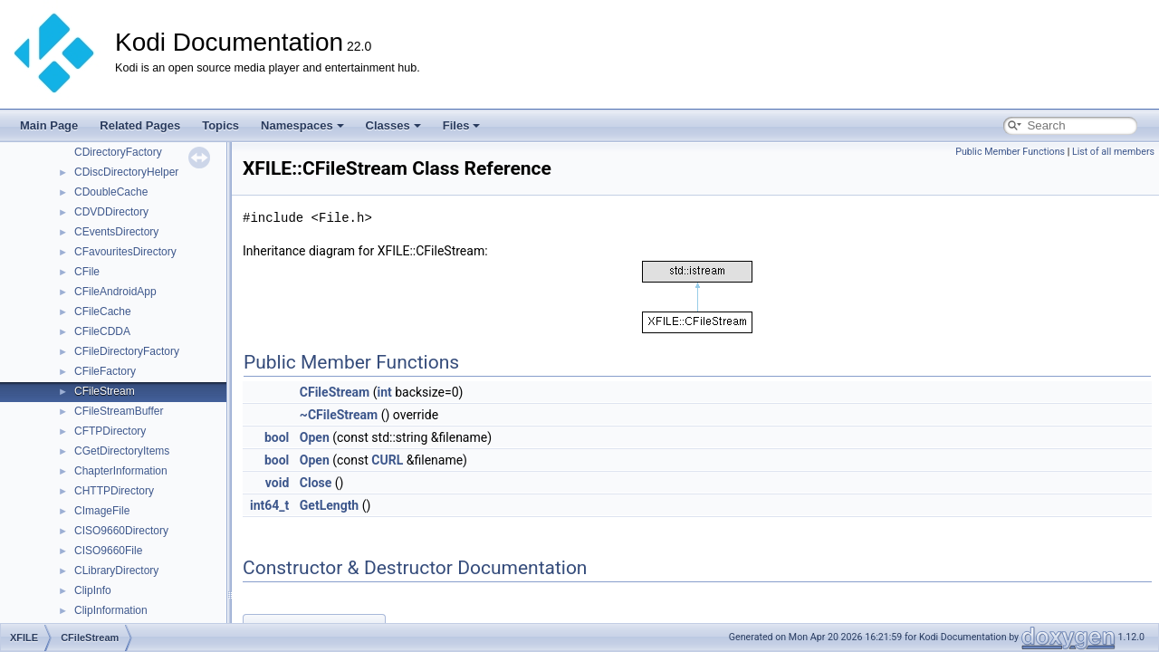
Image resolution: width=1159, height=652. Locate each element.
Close (316, 482)
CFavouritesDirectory (125, 251)
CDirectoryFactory (118, 152)
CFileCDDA (102, 331)
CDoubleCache (111, 192)
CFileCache (102, 311)
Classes (393, 125)
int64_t (269, 505)
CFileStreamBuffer (118, 411)
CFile (87, 271)
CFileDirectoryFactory (126, 351)
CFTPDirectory (110, 431)
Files (462, 125)
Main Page (49, 125)
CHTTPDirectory (114, 490)
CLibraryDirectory (116, 570)
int (384, 392)
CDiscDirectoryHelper (126, 172)
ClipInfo (92, 590)
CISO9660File (108, 550)
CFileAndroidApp (115, 291)
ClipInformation (111, 610)
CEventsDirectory (116, 231)
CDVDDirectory (111, 212)
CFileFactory (105, 371)
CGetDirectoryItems (121, 451)
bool (276, 437)
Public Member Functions (1010, 152)
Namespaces (302, 125)
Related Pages (140, 125)
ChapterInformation (121, 471)
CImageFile (101, 510)
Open (315, 437)
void (277, 482)
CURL (387, 460)
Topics (220, 125)
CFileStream (104, 391)
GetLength (329, 505)
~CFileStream (339, 415)
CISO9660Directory (121, 530)
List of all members (1113, 152)
